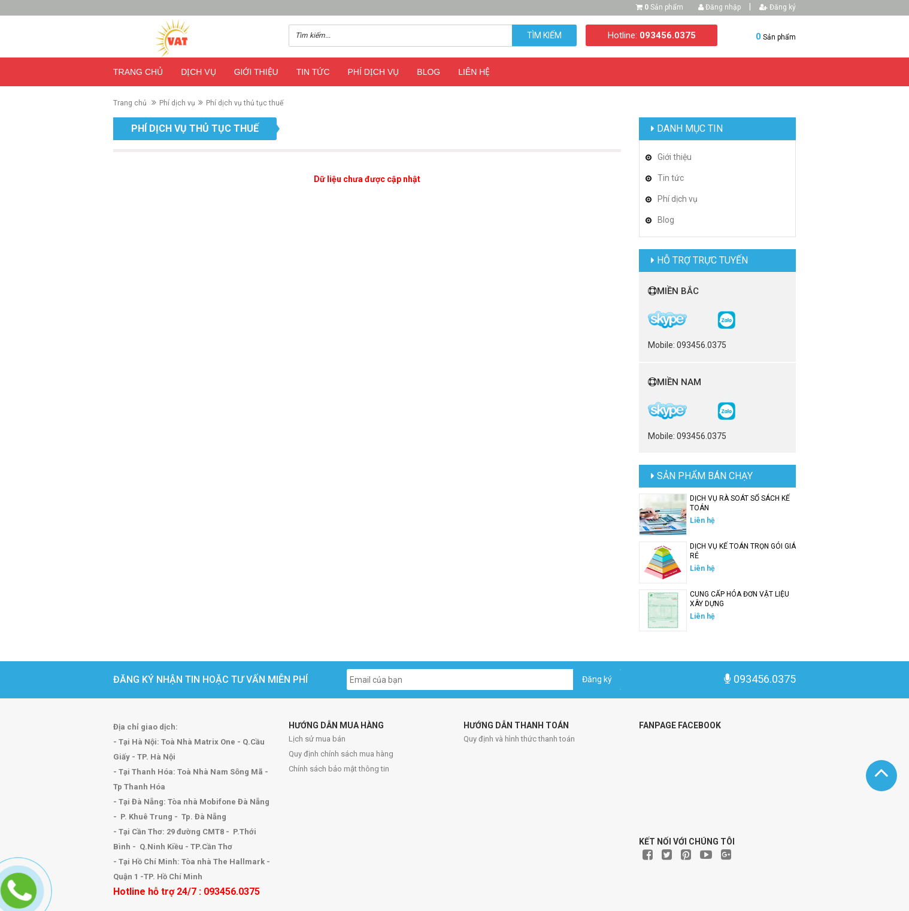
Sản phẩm (663, 7)
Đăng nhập (719, 7)
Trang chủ (138, 72)
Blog (428, 72)
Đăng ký (777, 7)
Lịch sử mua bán (317, 738)
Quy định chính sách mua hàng (341, 753)
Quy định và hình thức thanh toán (519, 738)
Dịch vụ (198, 72)
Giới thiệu (256, 72)
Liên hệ (474, 72)
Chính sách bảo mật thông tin (339, 768)
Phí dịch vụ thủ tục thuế (244, 103)
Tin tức (313, 72)
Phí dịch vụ (373, 72)
